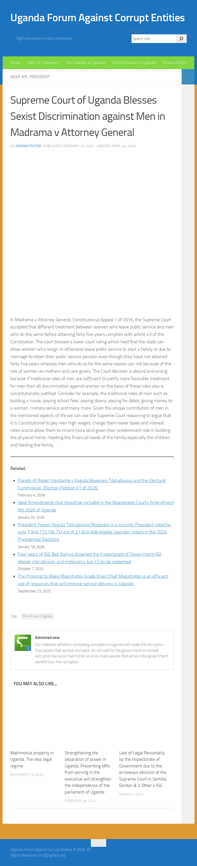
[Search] (181, 38)
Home (15, 62)
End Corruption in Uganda (134, 62)
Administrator (28, 146)
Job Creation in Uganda (85, 62)
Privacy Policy (174, 62)
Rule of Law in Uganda (37, 616)
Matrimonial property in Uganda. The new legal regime (32, 759)
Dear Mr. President (43, 62)
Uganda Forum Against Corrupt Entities (97, 17)
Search (137, 31)
